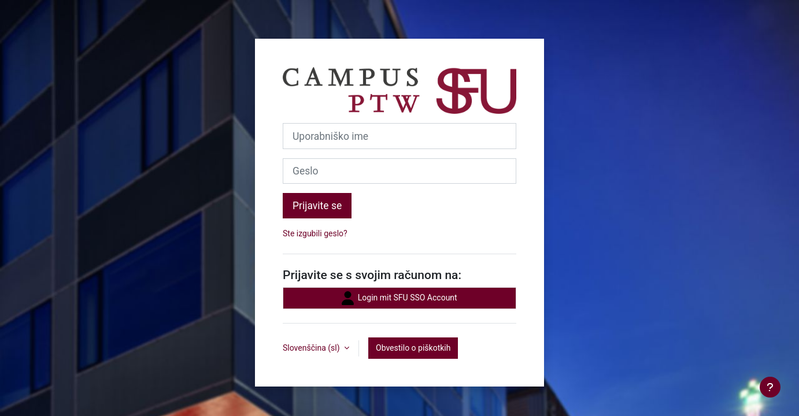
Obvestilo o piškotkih (413, 347)
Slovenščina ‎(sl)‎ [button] (312, 347)
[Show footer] (770, 387)
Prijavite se (317, 205)
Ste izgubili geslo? (315, 233)
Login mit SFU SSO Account (399, 298)
